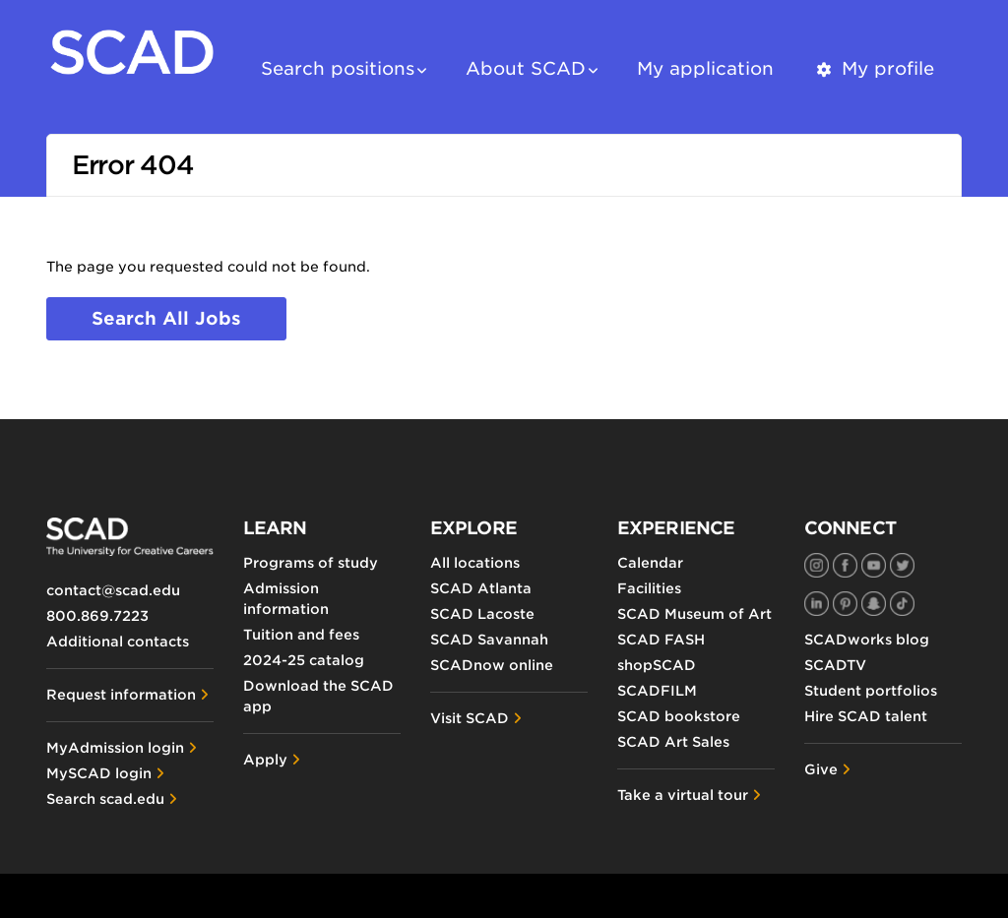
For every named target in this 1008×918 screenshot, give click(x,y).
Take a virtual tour (682, 795)
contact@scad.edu (113, 590)
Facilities (649, 588)
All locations (475, 563)
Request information (121, 695)
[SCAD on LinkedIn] (816, 603)
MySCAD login (99, 773)
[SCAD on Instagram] (816, 565)
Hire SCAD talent (865, 716)
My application (705, 68)
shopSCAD (656, 665)
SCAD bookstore (678, 716)
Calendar (650, 563)
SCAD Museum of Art (694, 614)
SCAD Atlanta (481, 588)
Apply (265, 759)
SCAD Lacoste (482, 614)
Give (821, 769)
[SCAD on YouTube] (873, 565)
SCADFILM (657, 691)
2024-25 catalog (303, 660)
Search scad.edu (105, 799)
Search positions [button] (337, 68)
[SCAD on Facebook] (845, 565)
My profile (873, 68)
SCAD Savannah (489, 639)
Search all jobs (166, 318)
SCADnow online (491, 665)
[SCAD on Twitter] (902, 565)
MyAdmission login (115, 748)
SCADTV (835, 665)
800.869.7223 (97, 616)
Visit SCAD (469, 718)
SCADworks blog (866, 639)
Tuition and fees (301, 635)
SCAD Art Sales (673, 742)
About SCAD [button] (526, 68)
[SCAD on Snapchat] (873, 603)
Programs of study (310, 563)
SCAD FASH (661, 639)
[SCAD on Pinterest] (845, 603)
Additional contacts (117, 641)
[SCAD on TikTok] (902, 603)
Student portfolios (870, 691)
